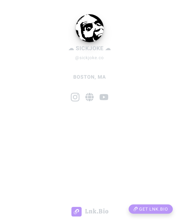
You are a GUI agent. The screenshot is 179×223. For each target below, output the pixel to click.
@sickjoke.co (89, 57)
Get (150, 209)
